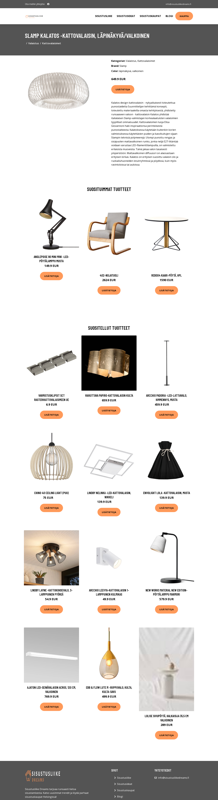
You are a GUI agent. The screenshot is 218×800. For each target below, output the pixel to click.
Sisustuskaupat (150, 16)
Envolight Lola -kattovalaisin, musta (166, 493)
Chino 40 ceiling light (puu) (51, 493)
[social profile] (48, 4)
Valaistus (33, 43)
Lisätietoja (123, 89)
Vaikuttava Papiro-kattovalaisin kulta (109, 395)
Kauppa (184, 16)
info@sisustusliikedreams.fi (177, 4)
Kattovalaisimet (51, 43)
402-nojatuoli (109, 275)
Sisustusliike (103, 16)
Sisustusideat (126, 16)
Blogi (169, 16)
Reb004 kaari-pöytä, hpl (166, 275)
